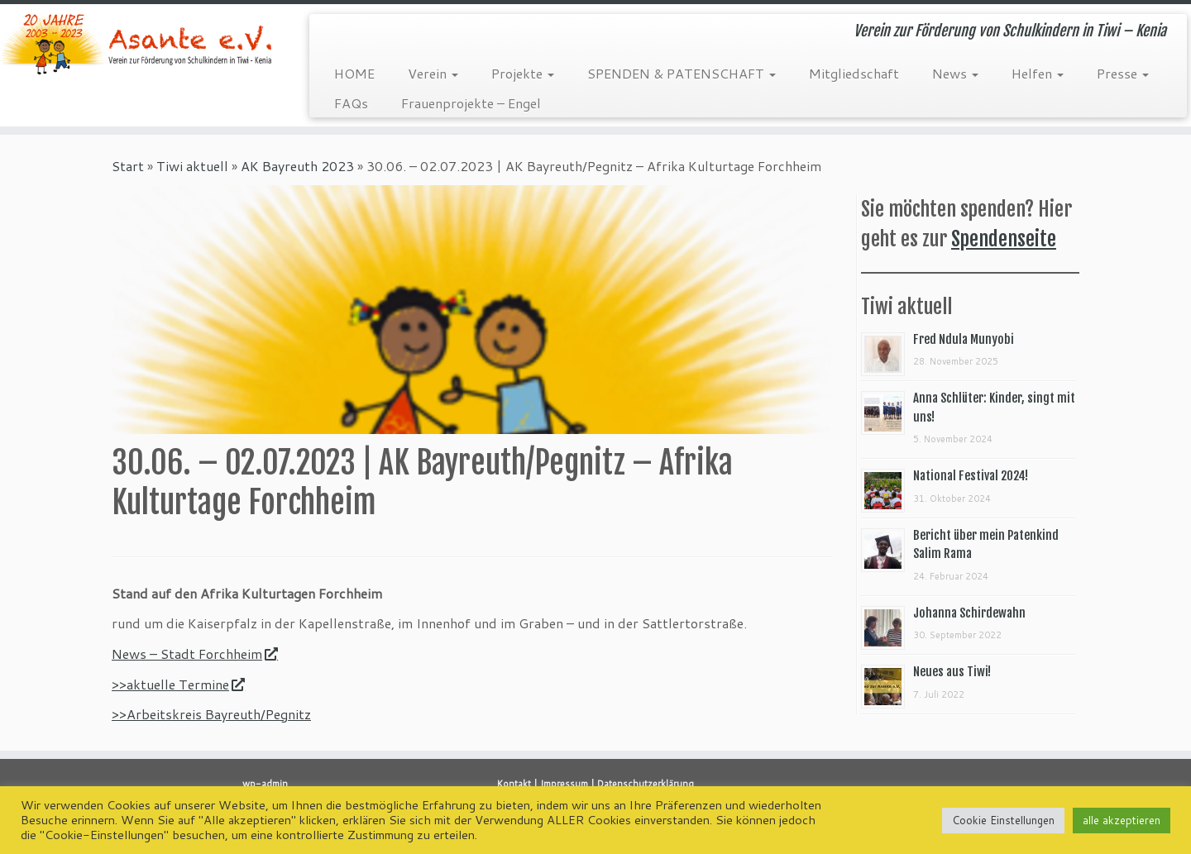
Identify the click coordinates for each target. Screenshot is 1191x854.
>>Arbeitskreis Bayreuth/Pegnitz (211, 713)
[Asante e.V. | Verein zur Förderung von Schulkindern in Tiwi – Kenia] (137, 43)
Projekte (522, 73)
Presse (1123, 73)
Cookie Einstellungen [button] (1003, 820)
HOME (354, 73)
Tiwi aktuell (192, 165)
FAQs (351, 102)
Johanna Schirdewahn (969, 613)
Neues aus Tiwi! (952, 672)
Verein (433, 73)
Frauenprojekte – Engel (471, 102)
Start (128, 165)
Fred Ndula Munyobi (963, 339)
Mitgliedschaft (854, 73)
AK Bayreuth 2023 (297, 165)
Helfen (1038, 73)
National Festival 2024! (970, 476)
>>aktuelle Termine (178, 684)
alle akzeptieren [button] (1121, 820)
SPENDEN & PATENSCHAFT (681, 73)
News (955, 73)
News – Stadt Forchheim (194, 653)
